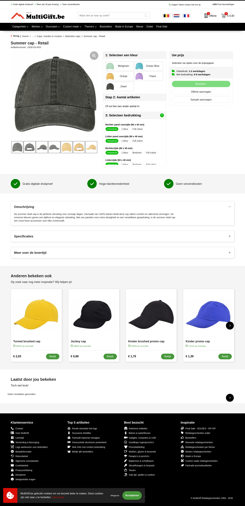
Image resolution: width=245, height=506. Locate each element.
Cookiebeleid (19, 465)
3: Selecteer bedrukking (134, 115)
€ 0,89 (75, 356)
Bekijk (52, 356)
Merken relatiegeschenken (196, 451)
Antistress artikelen (135, 428)
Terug (16, 35)
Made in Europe (191, 455)
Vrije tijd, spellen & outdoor (139, 474)
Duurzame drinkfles (79, 432)
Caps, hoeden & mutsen (49, 36)
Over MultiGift (20, 432)
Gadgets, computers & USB (140, 437)
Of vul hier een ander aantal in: (122, 106)
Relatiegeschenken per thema (198, 446)
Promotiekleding (134, 446)
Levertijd (17, 437)
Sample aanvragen (201, 99)
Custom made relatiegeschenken (199, 460)
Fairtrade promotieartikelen (196, 465)
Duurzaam (52, 26)
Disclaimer (18, 474)
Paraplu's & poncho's (136, 455)
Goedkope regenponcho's (139, 442)
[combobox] (110, 15)
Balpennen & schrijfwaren (139, 460)
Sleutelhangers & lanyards (139, 465)
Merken (36, 26)
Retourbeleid (19, 455)
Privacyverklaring (21, 470)
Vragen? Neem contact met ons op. (185, 5)
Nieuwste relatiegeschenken (197, 442)
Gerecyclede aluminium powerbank (87, 442)
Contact (17, 428)
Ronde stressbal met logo (82, 428)
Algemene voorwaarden (25, 460)
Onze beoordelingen (218, 4)
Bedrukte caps (72, 36)
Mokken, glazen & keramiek (140, 451)
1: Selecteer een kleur (121, 55)
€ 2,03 (17, 356)
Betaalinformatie (21, 451)
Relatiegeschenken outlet (195, 432)
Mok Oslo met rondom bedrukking (86, 446)
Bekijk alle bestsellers (80, 451)
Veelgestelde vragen (23, 479)
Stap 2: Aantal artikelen (122, 97)
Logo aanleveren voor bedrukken (29, 446)
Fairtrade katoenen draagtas (83, 437)
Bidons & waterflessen (137, 432)
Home (25, 36)
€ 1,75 (132, 356)
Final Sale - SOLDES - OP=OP (198, 428)
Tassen (130, 470)
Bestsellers (188, 437)
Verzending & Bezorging (25, 442)
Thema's (89, 26)
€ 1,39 (189, 356)
